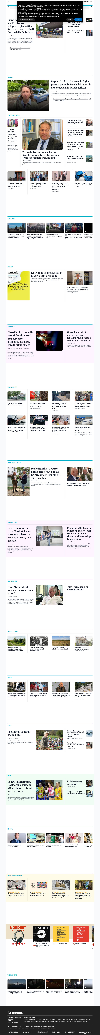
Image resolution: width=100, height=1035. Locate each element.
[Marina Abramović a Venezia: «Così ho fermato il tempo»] (76, 744)
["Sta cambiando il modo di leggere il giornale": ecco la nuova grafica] (79, 290)
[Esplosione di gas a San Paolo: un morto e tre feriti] (36, 984)
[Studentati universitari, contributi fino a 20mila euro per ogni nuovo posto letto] (61, 885)
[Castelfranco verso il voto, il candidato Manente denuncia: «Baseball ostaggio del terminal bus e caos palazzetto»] (61, 176)
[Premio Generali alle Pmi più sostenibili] (55, 838)
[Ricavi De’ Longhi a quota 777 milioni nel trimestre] (17, 838)
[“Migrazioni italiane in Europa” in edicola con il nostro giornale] (39, 641)
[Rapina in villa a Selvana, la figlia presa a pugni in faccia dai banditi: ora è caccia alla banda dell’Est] (28, 95)
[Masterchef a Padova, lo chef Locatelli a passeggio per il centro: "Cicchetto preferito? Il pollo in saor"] (36, 228)
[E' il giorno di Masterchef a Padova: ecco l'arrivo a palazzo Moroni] (55, 228)
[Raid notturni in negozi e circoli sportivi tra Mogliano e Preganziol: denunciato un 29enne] (39, 420)
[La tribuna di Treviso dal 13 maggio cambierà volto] (19, 285)
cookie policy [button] (42, 6)
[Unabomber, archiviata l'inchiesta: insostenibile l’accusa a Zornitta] (76, 122)
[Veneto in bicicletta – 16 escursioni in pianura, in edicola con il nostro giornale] (16, 641)
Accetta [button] (78, 19)
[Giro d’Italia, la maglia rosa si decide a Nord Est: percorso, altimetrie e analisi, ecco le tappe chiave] (49, 341)
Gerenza (10, 1019)
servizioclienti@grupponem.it (49, 1028)
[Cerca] (9, 7)
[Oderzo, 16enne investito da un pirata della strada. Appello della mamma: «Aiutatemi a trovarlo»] (76, 133)
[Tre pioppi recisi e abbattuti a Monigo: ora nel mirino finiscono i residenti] (39, 396)
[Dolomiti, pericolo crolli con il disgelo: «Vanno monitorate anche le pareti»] (84, 687)
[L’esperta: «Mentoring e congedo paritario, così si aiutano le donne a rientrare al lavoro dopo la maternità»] (79, 533)
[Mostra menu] (8, 2)
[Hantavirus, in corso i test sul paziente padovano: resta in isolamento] (39, 687)
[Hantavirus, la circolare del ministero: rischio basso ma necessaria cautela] (17, 984)
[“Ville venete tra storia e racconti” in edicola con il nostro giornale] (84, 641)
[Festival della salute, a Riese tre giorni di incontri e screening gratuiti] (39, 176)
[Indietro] (9, 241)
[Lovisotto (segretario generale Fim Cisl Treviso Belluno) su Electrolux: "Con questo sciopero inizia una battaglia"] (89, 20)
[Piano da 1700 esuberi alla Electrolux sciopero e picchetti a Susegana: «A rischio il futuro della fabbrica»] (49, 28)
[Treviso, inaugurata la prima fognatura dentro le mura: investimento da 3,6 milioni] (84, 396)
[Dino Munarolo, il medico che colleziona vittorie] (49, 595)
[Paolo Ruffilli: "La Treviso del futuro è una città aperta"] (79, 484)
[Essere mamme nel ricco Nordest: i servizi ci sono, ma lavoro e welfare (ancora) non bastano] (49, 536)
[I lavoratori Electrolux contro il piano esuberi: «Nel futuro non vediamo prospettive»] (17, 228)
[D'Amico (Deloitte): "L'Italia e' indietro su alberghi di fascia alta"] (74, 984)
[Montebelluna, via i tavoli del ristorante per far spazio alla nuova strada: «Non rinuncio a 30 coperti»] (76, 146)
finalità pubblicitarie (26, 10)
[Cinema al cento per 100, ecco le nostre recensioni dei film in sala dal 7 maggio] (76, 733)
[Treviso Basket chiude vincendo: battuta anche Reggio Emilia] (76, 782)
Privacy (10, 1021)
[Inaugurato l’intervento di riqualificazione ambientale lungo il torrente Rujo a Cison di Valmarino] (84, 885)
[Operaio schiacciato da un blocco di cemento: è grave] (16, 396)
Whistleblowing (13, 1022)
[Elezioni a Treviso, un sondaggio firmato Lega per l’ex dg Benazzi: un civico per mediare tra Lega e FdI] (42, 134)
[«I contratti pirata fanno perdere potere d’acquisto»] (36, 838)
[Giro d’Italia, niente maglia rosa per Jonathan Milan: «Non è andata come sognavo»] (79, 336)
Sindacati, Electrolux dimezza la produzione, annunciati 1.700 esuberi (20, 48)
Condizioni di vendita (14, 1017)
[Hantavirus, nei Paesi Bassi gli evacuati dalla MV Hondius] (55, 984)
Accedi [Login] (91, 1)
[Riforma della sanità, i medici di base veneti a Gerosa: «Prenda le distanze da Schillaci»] (61, 420)
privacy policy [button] (70, 4)
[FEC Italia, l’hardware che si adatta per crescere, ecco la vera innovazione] (16, 885)
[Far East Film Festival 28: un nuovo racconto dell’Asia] (39, 885)
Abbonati (87, 1)
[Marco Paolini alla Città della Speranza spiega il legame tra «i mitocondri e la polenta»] (61, 687)
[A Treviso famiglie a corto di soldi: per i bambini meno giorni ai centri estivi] (13, 123)
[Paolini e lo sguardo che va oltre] (49, 740)
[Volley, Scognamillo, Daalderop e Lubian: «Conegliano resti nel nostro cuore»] (49, 790)
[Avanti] (90, 241)
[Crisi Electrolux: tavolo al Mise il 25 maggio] (76, 31)
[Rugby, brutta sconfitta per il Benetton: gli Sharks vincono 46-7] (76, 793)
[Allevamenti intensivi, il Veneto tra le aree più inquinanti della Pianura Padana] (16, 687)
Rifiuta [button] (70, 19)
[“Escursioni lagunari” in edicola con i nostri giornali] (61, 641)
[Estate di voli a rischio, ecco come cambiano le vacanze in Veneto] (84, 420)
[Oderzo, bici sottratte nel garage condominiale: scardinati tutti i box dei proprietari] (61, 396)
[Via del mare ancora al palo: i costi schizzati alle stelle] (76, 158)
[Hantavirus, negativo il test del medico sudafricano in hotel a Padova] (84, 176)
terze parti (39, 8)
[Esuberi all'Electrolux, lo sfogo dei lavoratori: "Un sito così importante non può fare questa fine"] (74, 228)
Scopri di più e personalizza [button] (26, 19)
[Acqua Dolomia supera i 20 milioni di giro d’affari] (74, 838)
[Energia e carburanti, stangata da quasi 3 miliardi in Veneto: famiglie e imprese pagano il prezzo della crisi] (16, 420)
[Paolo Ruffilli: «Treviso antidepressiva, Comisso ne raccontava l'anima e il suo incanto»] (19, 481)
